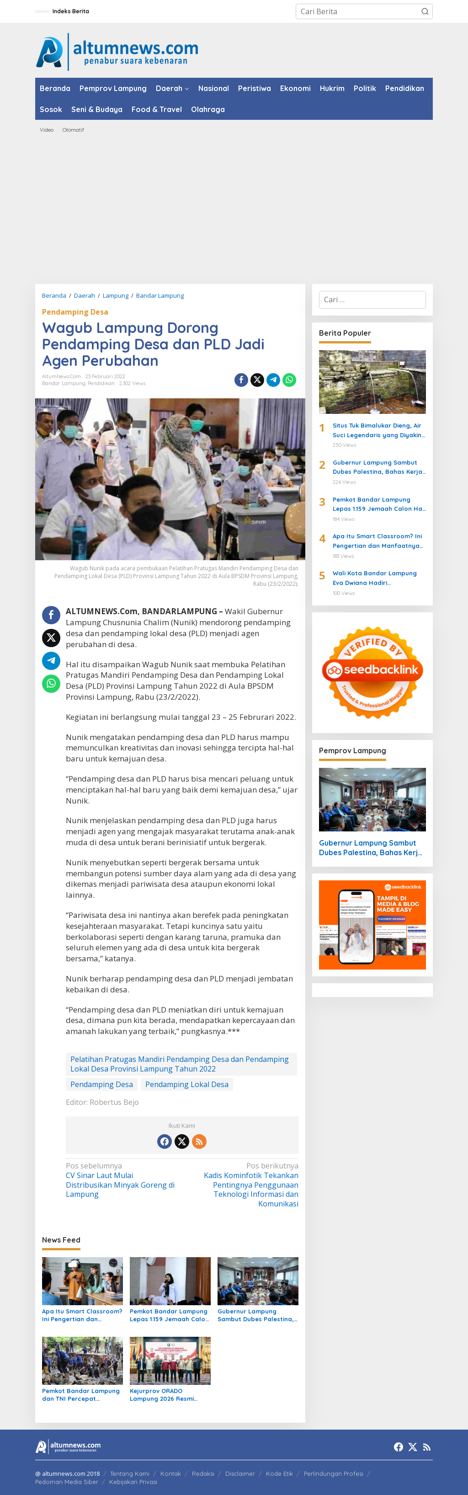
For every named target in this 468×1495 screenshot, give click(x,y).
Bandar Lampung (63, 383)
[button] (425, 11)
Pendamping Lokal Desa (187, 1084)
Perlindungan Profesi (333, 1473)
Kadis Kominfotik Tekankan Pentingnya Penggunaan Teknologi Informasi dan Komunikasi (242, 1185)
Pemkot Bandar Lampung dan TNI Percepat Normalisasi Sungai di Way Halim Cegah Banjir (81, 1395)
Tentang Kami (129, 1473)
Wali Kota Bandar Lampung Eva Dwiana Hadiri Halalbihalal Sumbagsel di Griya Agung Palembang (375, 578)
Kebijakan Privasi (133, 1481)
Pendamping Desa (75, 312)
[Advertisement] (234, 209)
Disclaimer (240, 1473)
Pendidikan (101, 383)
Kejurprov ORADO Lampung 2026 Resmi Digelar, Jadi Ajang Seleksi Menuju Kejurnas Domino (170, 1395)
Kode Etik (279, 1473)
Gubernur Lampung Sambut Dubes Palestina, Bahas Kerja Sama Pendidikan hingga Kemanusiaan (256, 1315)
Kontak (170, 1473)
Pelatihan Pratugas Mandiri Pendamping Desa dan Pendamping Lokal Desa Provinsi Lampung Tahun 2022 (179, 1064)
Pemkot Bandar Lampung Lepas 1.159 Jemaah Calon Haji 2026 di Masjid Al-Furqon (169, 1315)
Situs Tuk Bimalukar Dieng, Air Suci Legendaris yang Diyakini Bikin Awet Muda (378, 431)
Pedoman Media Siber (66, 1481)
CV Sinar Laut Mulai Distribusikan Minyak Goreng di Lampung (121, 1180)
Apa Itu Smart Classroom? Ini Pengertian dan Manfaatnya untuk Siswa (82, 1315)
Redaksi (203, 1473)
